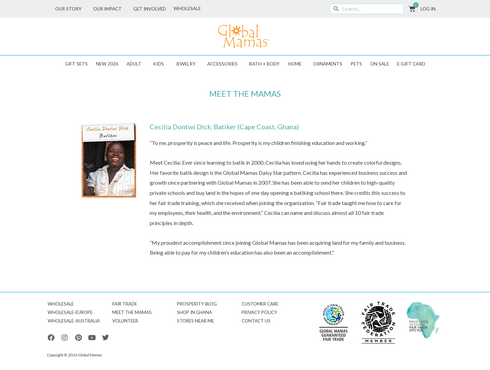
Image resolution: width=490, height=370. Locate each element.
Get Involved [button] (151, 8)
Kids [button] (160, 63)
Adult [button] (136, 63)
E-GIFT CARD (411, 64)
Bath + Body (264, 64)
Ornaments (327, 64)
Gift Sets (76, 64)
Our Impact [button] (109, 8)
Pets (356, 64)
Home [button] (296, 63)
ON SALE (379, 64)
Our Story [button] (70, 8)
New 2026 (107, 64)
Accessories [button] (224, 63)
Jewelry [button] (187, 63)
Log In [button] (430, 8)
